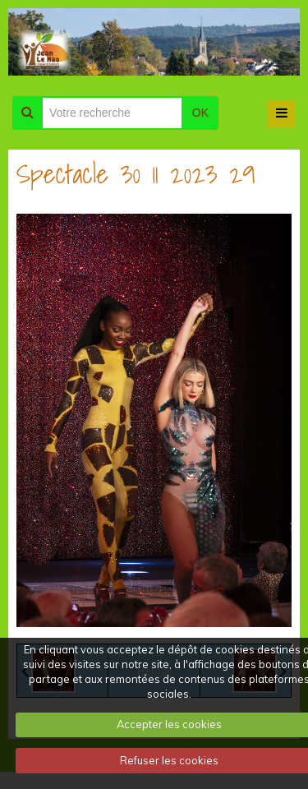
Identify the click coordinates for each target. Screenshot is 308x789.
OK (200, 112)
